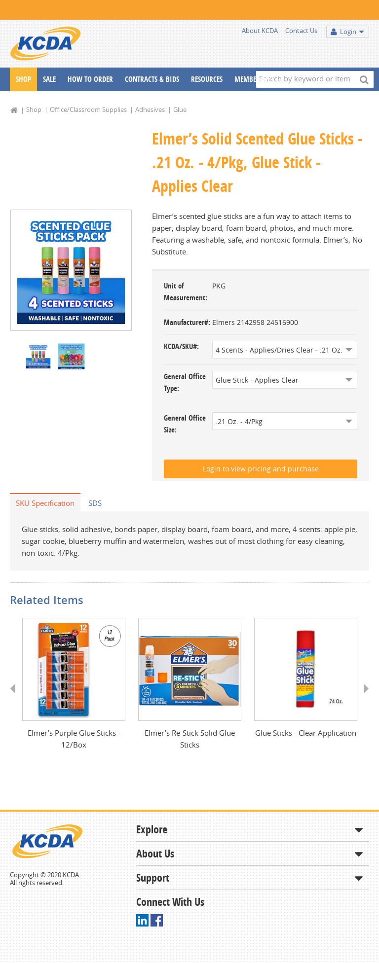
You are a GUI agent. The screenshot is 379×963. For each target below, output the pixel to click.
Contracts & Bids (152, 79)
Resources (207, 79)
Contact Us (301, 30)
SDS (95, 503)
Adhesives (150, 109)
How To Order (90, 79)
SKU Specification (45, 503)
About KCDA (260, 30)
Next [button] (363, 698)
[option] (71, 271)
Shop (23, 79)
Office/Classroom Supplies (88, 109)
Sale (49, 79)
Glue (180, 109)
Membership (253, 79)
